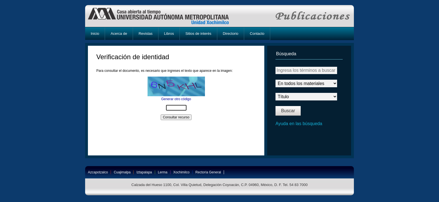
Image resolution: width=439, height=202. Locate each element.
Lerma (162, 172)
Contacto (257, 33)
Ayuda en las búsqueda (298, 123)
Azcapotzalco (98, 172)
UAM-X (163, 16)
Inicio (95, 33)
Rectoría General (208, 172)
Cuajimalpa (122, 172)
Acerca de (119, 33)
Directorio (231, 33)
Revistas (146, 33)
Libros (169, 33)
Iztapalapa (144, 172)
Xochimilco (181, 172)
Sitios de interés (198, 33)
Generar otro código (176, 99)
